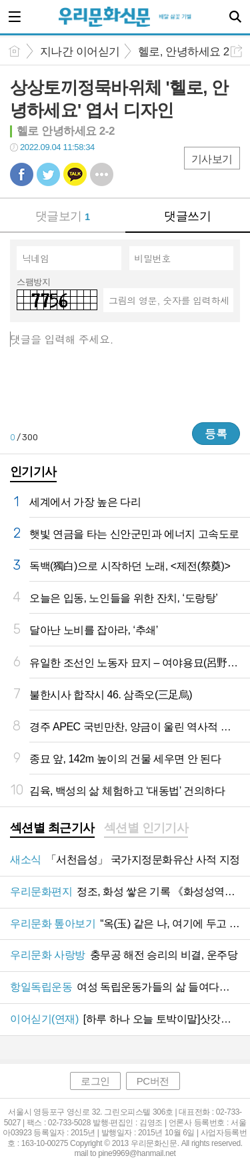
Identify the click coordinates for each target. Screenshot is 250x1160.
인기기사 (33, 471)
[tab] (52, 829)
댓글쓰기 (187, 216)
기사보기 (212, 159)
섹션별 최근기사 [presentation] (52, 827)
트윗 (48, 174)
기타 (101, 174)
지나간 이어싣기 (80, 51)
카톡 (75, 174)
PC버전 (153, 1081)
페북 (21, 174)
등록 (216, 434)
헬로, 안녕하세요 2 (183, 51)
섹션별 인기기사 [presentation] (146, 827)
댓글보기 (62, 216)
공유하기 (236, 51)
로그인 (95, 1081)
